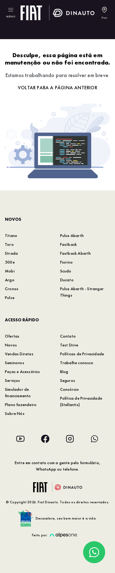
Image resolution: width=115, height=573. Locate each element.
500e (10, 262)
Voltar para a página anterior (57, 87)
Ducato (67, 280)
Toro (9, 244)
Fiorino (66, 262)
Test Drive (69, 345)
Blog (64, 371)
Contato (68, 336)
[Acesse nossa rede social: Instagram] (70, 439)
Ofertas (12, 336)
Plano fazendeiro (20, 404)
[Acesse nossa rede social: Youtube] (20, 439)
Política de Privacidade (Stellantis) (81, 401)
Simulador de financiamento (18, 392)
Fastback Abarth (75, 253)
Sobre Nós (15, 413)
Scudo (65, 271)
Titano (11, 235)
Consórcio (69, 389)
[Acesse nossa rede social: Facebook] (45, 439)
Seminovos (14, 362)
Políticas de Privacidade (82, 354)
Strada (11, 253)
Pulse (9, 297)
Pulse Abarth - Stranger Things (82, 292)
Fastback (68, 244)
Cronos (11, 288)
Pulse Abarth (72, 235)
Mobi (10, 271)
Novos (11, 345)
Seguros (67, 380)
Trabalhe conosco (77, 362)
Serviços (12, 380)
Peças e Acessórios (22, 371)
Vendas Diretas (19, 354)
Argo (9, 280)
